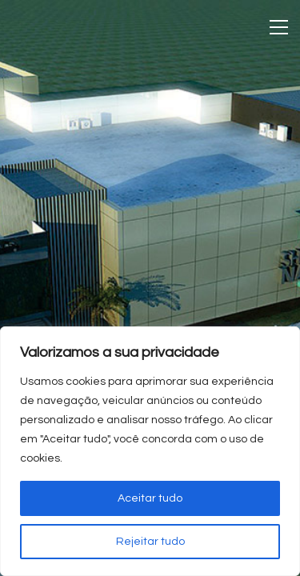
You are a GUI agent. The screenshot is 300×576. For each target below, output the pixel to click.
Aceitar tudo (150, 498)
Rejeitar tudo (150, 541)
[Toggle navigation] (279, 27)
